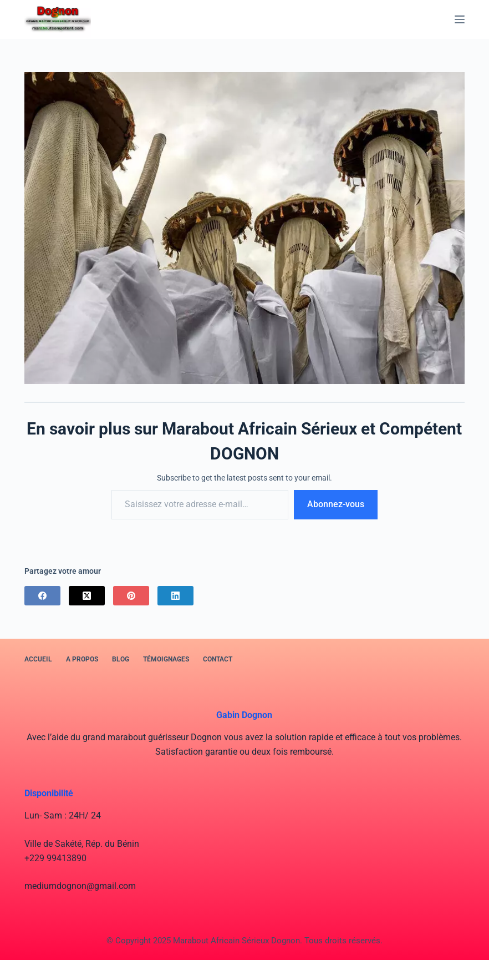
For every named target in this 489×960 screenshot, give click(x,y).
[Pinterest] (131, 595)
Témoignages (166, 659)
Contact (217, 659)
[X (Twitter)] (87, 595)
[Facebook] (42, 595)
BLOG (120, 659)
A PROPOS (82, 659)
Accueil (38, 659)
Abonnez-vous (335, 504)
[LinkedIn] (175, 595)
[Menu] (460, 19)
